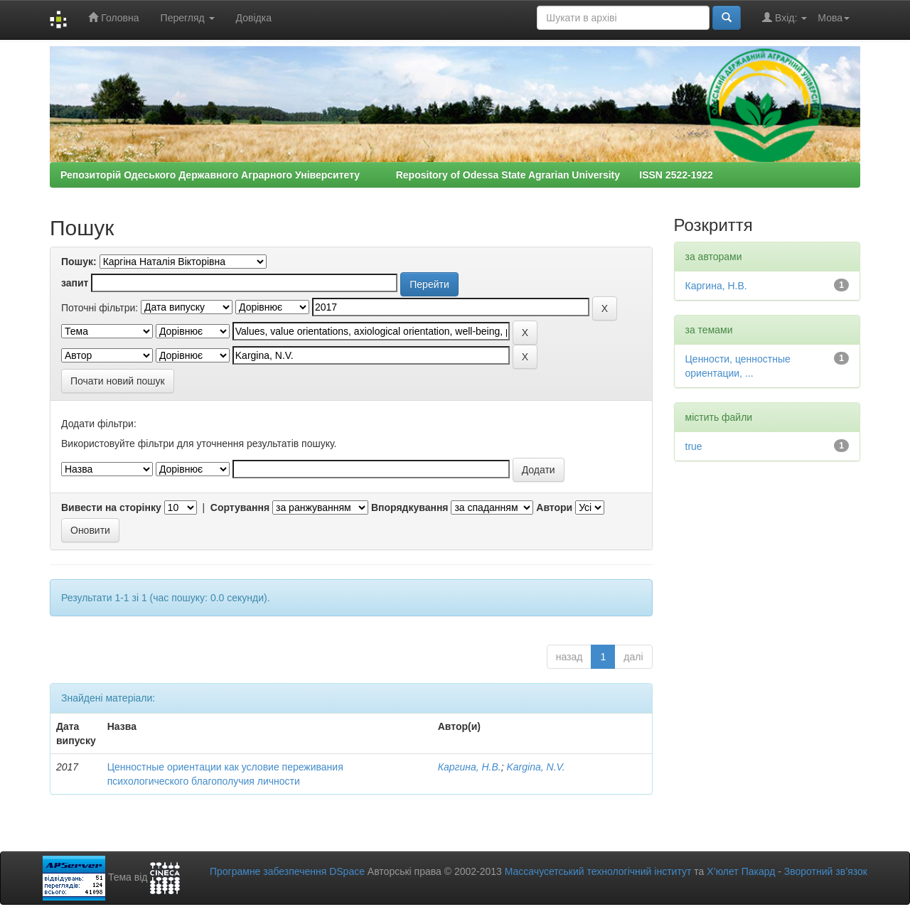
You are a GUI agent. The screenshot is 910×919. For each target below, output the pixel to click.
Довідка (254, 17)
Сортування (239, 507)
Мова (834, 17)
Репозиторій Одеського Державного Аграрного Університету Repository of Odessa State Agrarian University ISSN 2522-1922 (386, 175)
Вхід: (784, 17)
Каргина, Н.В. (469, 767)
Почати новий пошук (117, 381)
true (693, 446)
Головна (113, 17)
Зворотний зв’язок (825, 871)
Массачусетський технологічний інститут (598, 871)
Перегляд (188, 17)
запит (74, 283)
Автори (554, 507)
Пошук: (79, 261)
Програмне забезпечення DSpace (287, 871)
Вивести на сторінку (111, 507)
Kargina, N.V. (536, 767)
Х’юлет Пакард (741, 871)
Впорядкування (410, 507)
